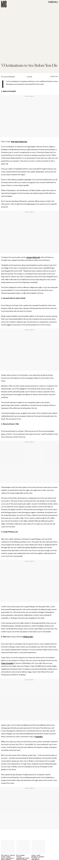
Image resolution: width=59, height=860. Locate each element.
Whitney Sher (28, 637)
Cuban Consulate (7, 663)
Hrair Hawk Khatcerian (19, 141)
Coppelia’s (39, 736)
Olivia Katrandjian (9, 77)
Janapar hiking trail (33, 257)
